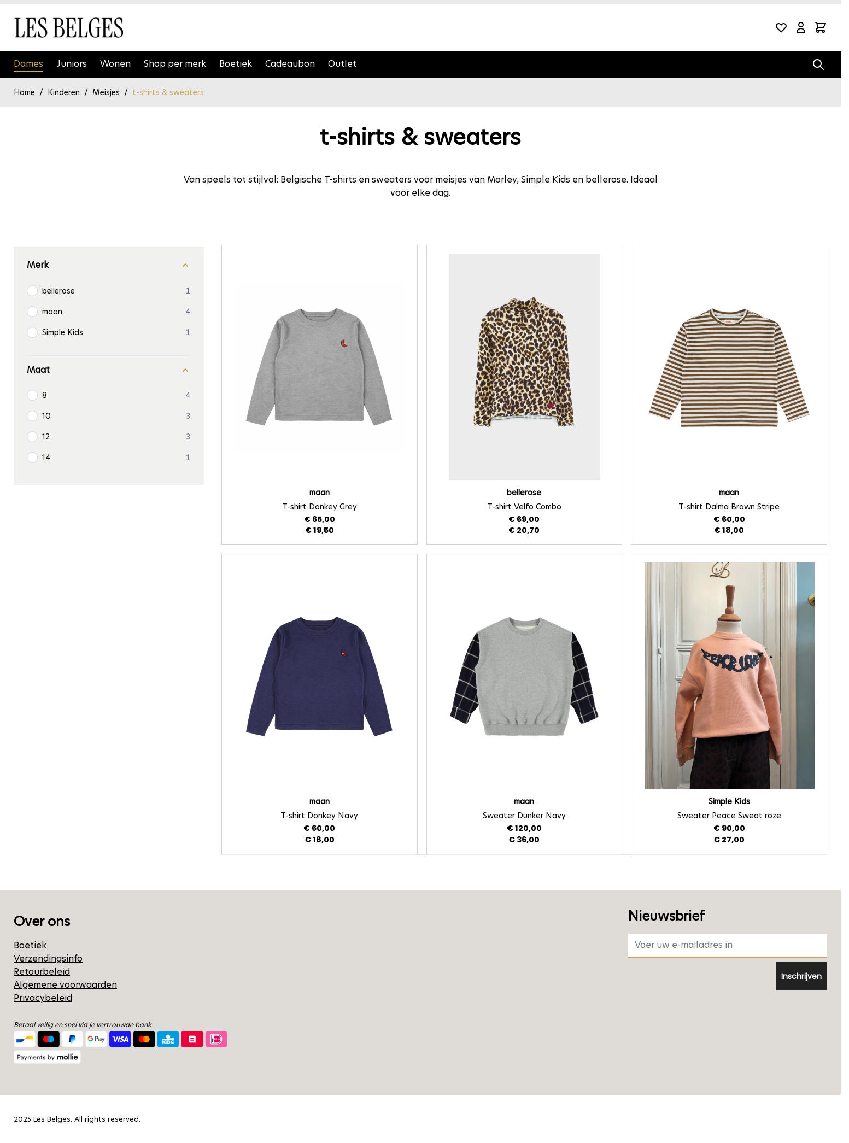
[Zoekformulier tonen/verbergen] (818, 64)
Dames (28, 63)
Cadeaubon (290, 63)
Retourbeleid (42, 971)
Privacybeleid (43, 998)
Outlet (342, 63)
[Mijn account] (801, 27)
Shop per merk (175, 63)
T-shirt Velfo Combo (524, 506)
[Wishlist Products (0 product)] (781, 27)
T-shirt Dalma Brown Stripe (729, 506)
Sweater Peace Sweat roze (729, 815)
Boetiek (235, 63)
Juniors (71, 63)
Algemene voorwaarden (65, 984)
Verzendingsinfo (48, 958)
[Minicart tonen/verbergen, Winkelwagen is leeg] (820, 27)
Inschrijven (801, 976)
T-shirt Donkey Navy (319, 815)
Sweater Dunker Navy (524, 815)
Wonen (115, 63)
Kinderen (64, 92)
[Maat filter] (109, 370)
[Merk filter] (109, 265)
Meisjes (106, 92)
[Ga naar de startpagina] (68, 27)
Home (24, 92)
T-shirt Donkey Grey (319, 506)
